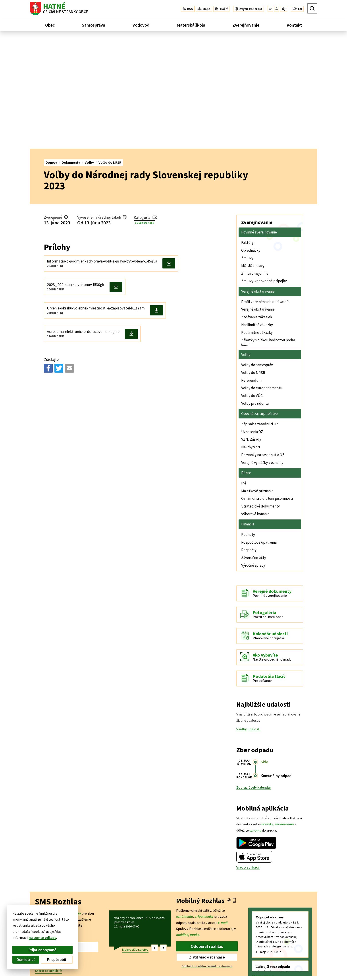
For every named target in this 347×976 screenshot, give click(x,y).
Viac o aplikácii (248, 757)
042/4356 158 (303, 958)
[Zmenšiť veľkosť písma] (270, 9)
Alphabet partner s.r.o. (87, 926)
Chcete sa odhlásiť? (48, 860)
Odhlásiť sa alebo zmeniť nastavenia (206, 856)
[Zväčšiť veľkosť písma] (283, 9)
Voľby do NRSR (144, 112)
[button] (154, 837)
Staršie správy (263, 865)
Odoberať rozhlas (207, 836)
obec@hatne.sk (305, 963)
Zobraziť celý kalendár (253, 677)
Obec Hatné (63, 931)
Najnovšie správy (135, 839)
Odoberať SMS (53, 850)
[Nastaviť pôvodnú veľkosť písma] (276, 9)
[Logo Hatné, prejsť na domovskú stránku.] (59, 8)
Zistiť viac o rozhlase (207, 846)
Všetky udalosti (248, 618)
